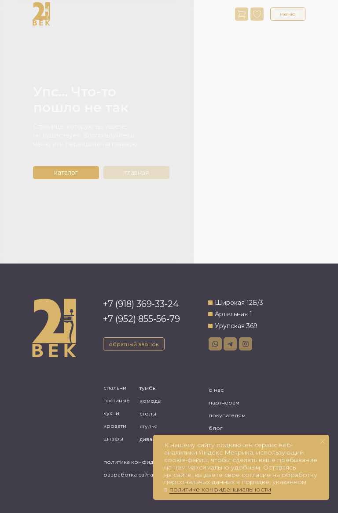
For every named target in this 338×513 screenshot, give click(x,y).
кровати (114, 426)
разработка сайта (128, 474)
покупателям (227, 415)
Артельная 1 (233, 314)
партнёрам (224, 402)
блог (216, 428)
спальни (114, 387)
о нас (216, 390)
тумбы (148, 388)
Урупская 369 (236, 326)
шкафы (113, 438)
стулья (149, 426)
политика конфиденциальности (148, 462)
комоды (151, 400)
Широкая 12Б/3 (239, 303)
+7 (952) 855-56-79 (141, 319)
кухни (111, 413)
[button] (287, 14)
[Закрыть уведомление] (322, 441)
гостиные (116, 400)
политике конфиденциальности (220, 489)
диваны (150, 439)
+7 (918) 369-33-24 (141, 304)
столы (148, 413)
